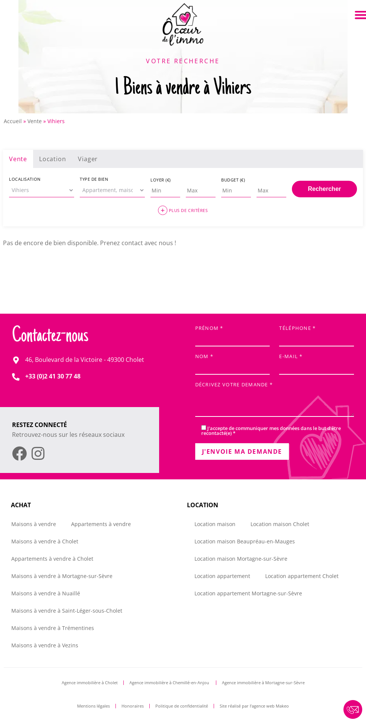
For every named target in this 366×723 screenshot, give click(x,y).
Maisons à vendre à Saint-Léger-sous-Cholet (66, 610)
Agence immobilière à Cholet (90, 682)
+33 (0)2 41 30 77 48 (52, 376)
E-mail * (316, 362)
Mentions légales (93, 706)
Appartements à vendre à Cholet (52, 558)
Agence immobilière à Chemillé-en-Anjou (169, 682)
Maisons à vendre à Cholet (44, 541)
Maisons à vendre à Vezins (44, 645)
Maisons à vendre (33, 524)
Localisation (25, 179)
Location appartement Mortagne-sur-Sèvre (248, 593)
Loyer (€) (160, 180)
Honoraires (132, 706)
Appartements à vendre (101, 524)
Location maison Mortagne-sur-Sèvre (240, 558)
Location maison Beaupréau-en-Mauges (244, 541)
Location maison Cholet (280, 524)
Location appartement (222, 576)
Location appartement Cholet (302, 576)
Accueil (13, 121)
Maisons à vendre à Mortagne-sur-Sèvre (61, 576)
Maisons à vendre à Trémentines (52, 627)
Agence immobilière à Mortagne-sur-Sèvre (263, 682)
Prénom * (232, 334)
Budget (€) (233, 180)
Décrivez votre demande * (274, 400)
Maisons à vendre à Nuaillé (45, 593)
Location (52, 159)
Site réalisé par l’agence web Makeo (254, 706)
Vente (34, 121)
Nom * (232, 362)
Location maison (214, 524)
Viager (88, 159)
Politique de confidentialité (181, 706)
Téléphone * (316, 334)
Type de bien (94, 179)
